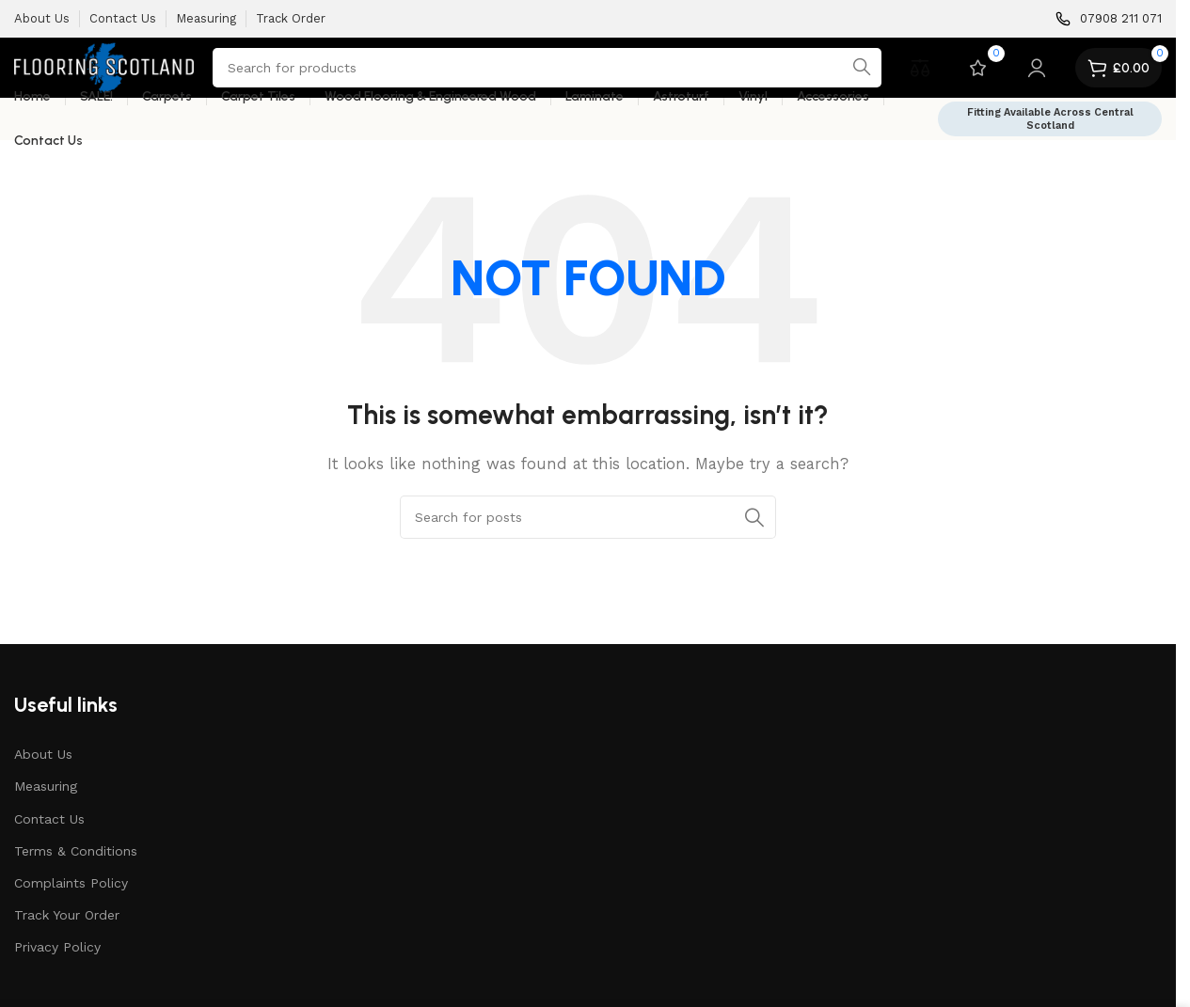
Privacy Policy (57, 946)
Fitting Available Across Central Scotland (1050, 118)
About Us (43, 754)
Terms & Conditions (75, 850)
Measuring (45, 786)
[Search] (547, 67)
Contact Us (49, 818)
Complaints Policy (71, 882)
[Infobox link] (1108, 19)
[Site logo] (104, 66)
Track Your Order (66, 914)
